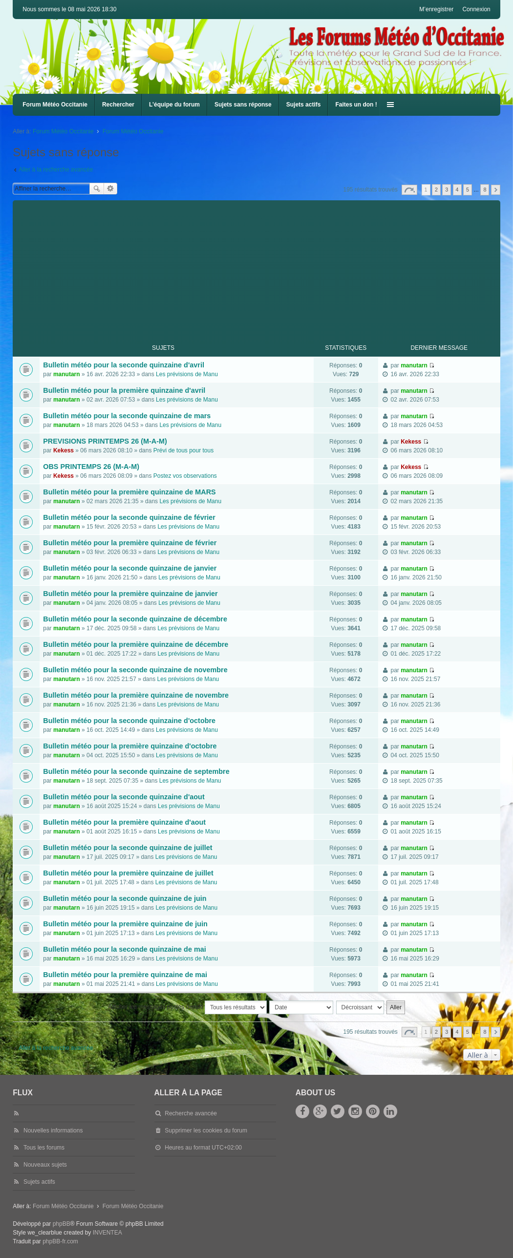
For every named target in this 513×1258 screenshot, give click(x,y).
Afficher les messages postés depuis (187, 1007)
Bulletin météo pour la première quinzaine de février (129, 543)
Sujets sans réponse (243, 104)
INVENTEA (107, 1232)
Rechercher (118, 104)
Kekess (63, 450)
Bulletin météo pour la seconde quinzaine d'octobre (129, 721)
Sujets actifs (303, 104)
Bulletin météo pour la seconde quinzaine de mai (124, 949)
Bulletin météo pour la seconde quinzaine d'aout (123, 797)
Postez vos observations (185, 475)
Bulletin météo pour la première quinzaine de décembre (135, 644)
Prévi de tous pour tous (183, 450)
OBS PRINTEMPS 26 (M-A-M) (91, 466)
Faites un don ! (356, 104)
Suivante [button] (495, 190)
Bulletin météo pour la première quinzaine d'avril (124, 390)
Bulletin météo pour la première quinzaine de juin (125, 924)
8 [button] (484, 189)
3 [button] (446, 189)
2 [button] (436, 189)
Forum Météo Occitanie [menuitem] (54, 104)
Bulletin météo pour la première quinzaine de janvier (130, 593)
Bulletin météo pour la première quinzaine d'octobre (129, 746)
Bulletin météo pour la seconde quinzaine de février (129, 517)
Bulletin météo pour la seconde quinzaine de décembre (135, 619)
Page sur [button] (409, 190)
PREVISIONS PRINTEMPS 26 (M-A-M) (105, 441)
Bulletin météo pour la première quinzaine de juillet (128, 873)
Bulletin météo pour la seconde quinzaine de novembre (135, 670)
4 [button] (457, 189)
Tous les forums (43, 1147)
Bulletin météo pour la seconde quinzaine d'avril (123, 365)
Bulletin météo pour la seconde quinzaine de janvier (129, 568)
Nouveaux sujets (45, 1164)
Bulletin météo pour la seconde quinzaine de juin (124, 898)
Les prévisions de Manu (187, 374)
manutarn (66, 374)
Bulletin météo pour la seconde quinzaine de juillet (127, 848)
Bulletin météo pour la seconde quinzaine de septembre (136, 771)
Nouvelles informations (53, 1130)
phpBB (61, 1223)
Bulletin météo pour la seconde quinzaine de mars (127, 416)
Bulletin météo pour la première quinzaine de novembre (136, 695)
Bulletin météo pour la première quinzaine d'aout (124, 822)
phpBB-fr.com (60, 1241)
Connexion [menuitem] (476, 9)
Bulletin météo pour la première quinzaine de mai (125, 975)
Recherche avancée (110, 188)
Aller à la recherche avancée (56, 169)
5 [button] (467, 189)
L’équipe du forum (174, 104)
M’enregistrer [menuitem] (436, 9)
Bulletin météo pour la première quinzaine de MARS (129, 492)
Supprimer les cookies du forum (206, 1130)
